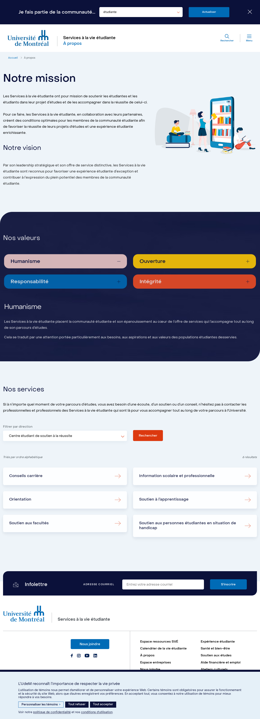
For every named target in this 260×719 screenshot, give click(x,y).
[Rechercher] (226, 38)
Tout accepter (103, 704)
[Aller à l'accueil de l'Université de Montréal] (29, 38)
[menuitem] (168, 647)
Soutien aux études (216, 661)
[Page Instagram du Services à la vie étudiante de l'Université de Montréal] (78, 662)
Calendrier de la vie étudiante (164, 654)
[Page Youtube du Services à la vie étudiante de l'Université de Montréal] (86, 662)
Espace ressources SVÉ (159, 647)
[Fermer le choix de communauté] (247, 12)
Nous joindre (90, 650)
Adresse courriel (98, 590)
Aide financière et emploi (221, 668)
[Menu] (245, 38)
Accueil (13, 58)
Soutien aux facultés (29, 543)
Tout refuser (77, 704)
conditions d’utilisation (97, 712)
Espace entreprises (156, 668)
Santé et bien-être (215, 654)
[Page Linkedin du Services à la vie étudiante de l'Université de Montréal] (95, 662)
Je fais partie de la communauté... (56, 12)
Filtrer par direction (17, 429)
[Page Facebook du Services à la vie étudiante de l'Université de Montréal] (72, 662)
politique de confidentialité (52, 712)
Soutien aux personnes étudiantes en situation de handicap (188, 546)
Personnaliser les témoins (41, 704)
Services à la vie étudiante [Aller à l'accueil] (90, 38)
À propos (30, 58)
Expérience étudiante (218, 647)
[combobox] (141, 12)
